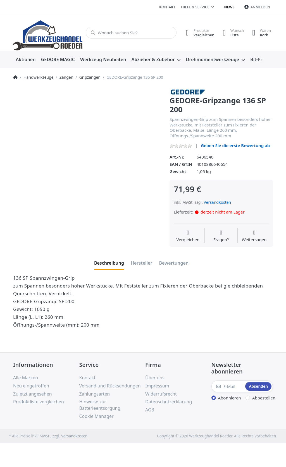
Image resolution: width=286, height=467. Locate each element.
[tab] (109, 263)
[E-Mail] (227, 386)
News (229, 6)
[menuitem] (25, 59)
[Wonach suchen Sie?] (131, 33)
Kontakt (167, 6)
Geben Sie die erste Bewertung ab (235, 145)
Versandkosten (217, 202)
